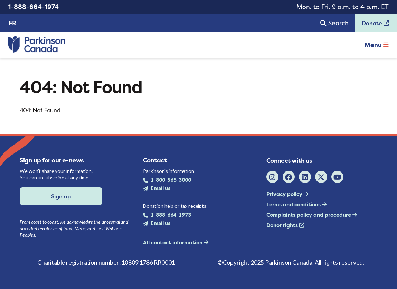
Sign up (61, 196)
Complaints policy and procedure (309, 214)
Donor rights (282, 225)
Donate (371, 25)
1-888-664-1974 (33, 6)
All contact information (173, 242)
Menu (377, 44)
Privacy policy (285, 194)
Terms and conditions (294, 204)
